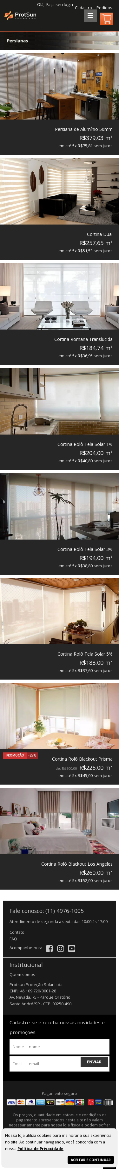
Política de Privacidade (40, 1148)
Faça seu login (59, 4)
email (18, 1064)
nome (18, 1046)
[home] (19, 15)
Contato (17, 932)
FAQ (13, 939)
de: (59, 768)
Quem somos (22, 974)
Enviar (94, 1062)
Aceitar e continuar (91, 1160)
